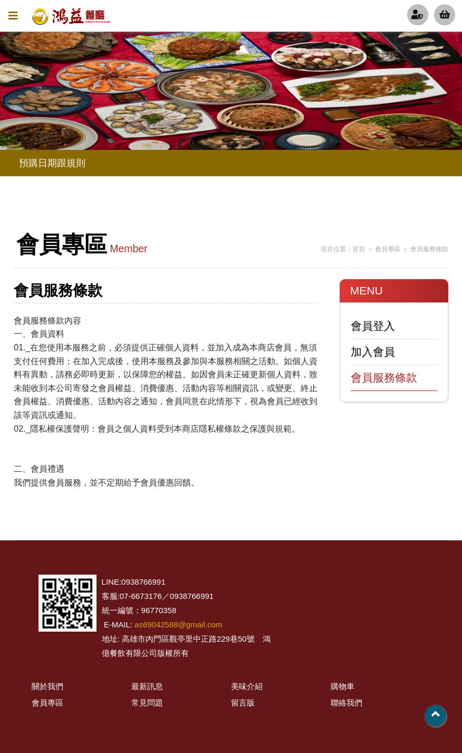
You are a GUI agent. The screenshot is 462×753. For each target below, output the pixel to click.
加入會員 (373, 352)
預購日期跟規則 (52, 163)
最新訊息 (147, 686)
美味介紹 (247, 686)
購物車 (342, 686)
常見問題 (147, 702)
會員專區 (387, 249)
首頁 (358, 249)
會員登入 (373, 326)
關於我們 (47, 686)
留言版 (243, 702)
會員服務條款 (429, 249)
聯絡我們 (346, 702)
